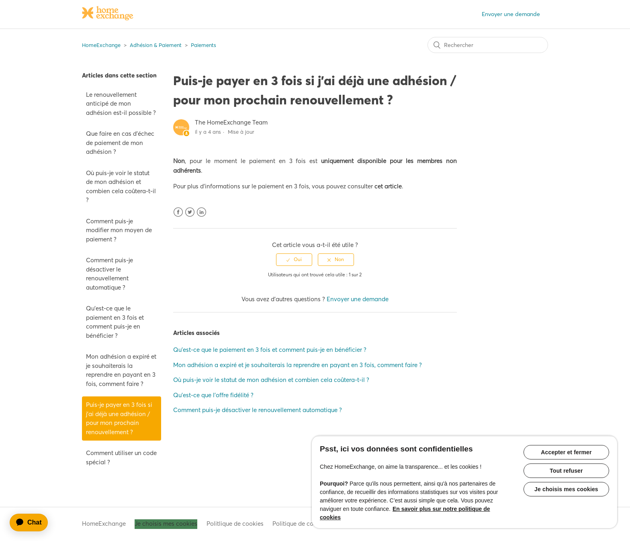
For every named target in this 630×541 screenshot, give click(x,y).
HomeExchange (101, 45)
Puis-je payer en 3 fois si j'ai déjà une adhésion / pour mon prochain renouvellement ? (119, 418)
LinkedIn (201, 212)
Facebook (178, 212)
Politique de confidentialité (309, 523)
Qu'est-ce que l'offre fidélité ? (213, 395)
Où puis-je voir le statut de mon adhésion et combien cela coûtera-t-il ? (121, 186)
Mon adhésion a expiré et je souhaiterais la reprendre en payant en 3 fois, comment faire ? (121, 370)
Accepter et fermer (566, 452)
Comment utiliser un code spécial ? (121, 457)
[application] (32, 522)
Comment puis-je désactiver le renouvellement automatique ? (109, 273)
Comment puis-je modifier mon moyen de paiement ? (119, 230)
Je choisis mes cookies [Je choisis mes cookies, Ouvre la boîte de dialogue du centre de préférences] (566, 489)
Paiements (203, 45)
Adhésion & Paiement (156, 45)
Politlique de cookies (235, 523)
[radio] (294, 259)
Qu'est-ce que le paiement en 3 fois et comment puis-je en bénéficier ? (115, 321)
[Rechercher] (488, 45)
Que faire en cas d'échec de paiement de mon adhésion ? (120, 142)
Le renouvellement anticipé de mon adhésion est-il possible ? (121, 103)
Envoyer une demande (511, 14)
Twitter (190, 212)
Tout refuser (566, 471)
